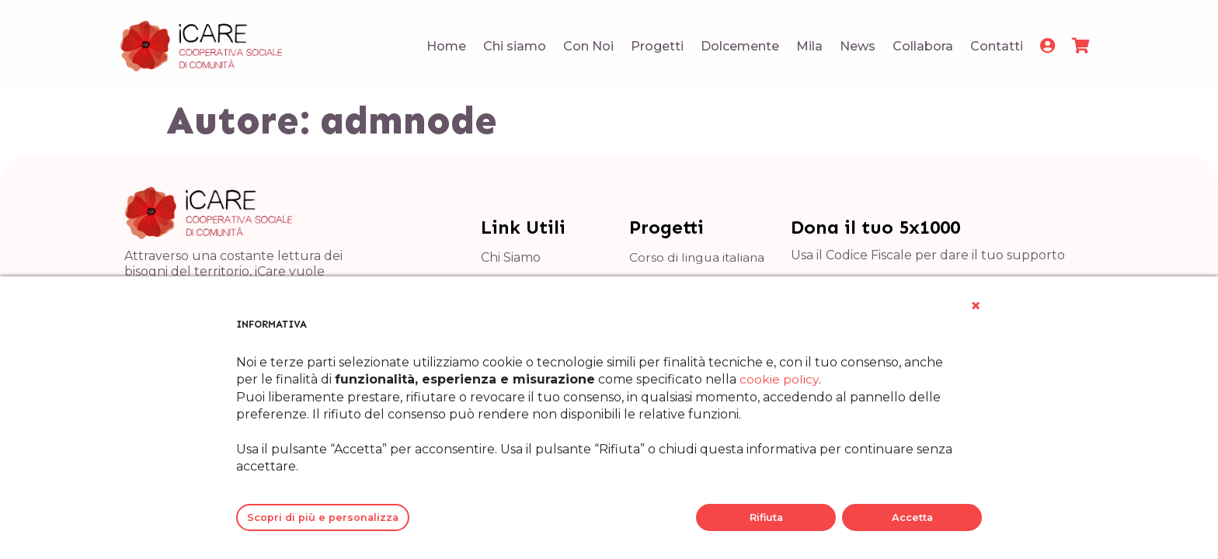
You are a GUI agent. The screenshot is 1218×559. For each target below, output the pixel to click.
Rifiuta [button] (766, 517)
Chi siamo (514, 46)
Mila (809, 46)
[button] (975, 306)
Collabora (923, 46)
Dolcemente (740, 46)
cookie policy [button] (779, 379)
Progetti (657, 46)
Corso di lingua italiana (698, 257)
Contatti (996, 46)
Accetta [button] (912, 517)
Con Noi (588, 46)
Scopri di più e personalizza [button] (322, 517)
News (857, 46)
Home (446, 46)
